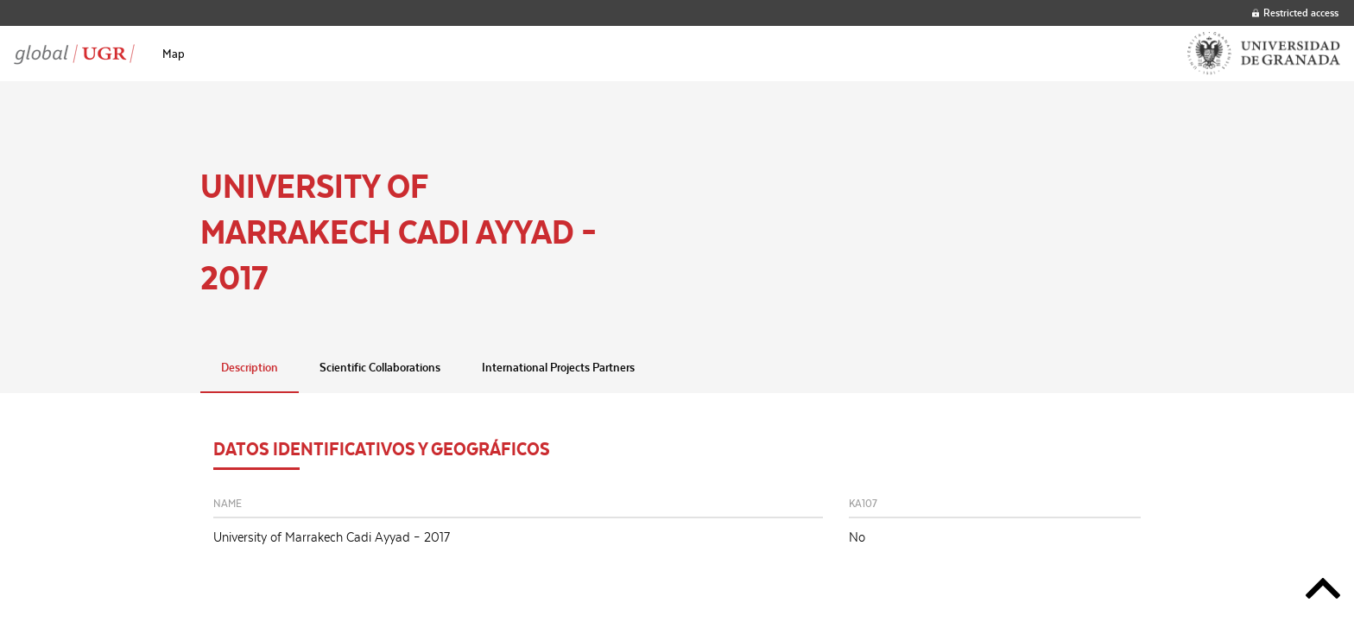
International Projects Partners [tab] (558, 367)
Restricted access (1295, 12)
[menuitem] (174, 53)
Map (173, 53)
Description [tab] (249, 367)
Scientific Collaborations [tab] (380, 367)
